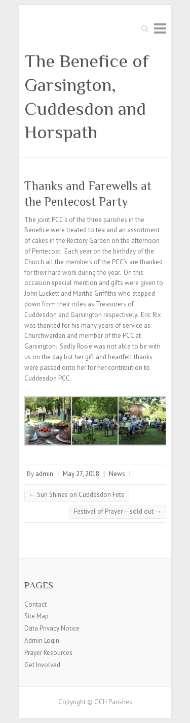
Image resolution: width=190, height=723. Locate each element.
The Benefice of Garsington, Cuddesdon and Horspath (86, 96)
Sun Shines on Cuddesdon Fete (77, 494)
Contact (35, 604)
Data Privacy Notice (52, 628)
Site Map (36, 616)
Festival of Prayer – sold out (118, 511)
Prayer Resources (48, 652)
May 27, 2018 (81, 473)
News (117, 473)
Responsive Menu (160, 28)
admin (44, 473)
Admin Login (41, 640)
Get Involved (42, 665)
